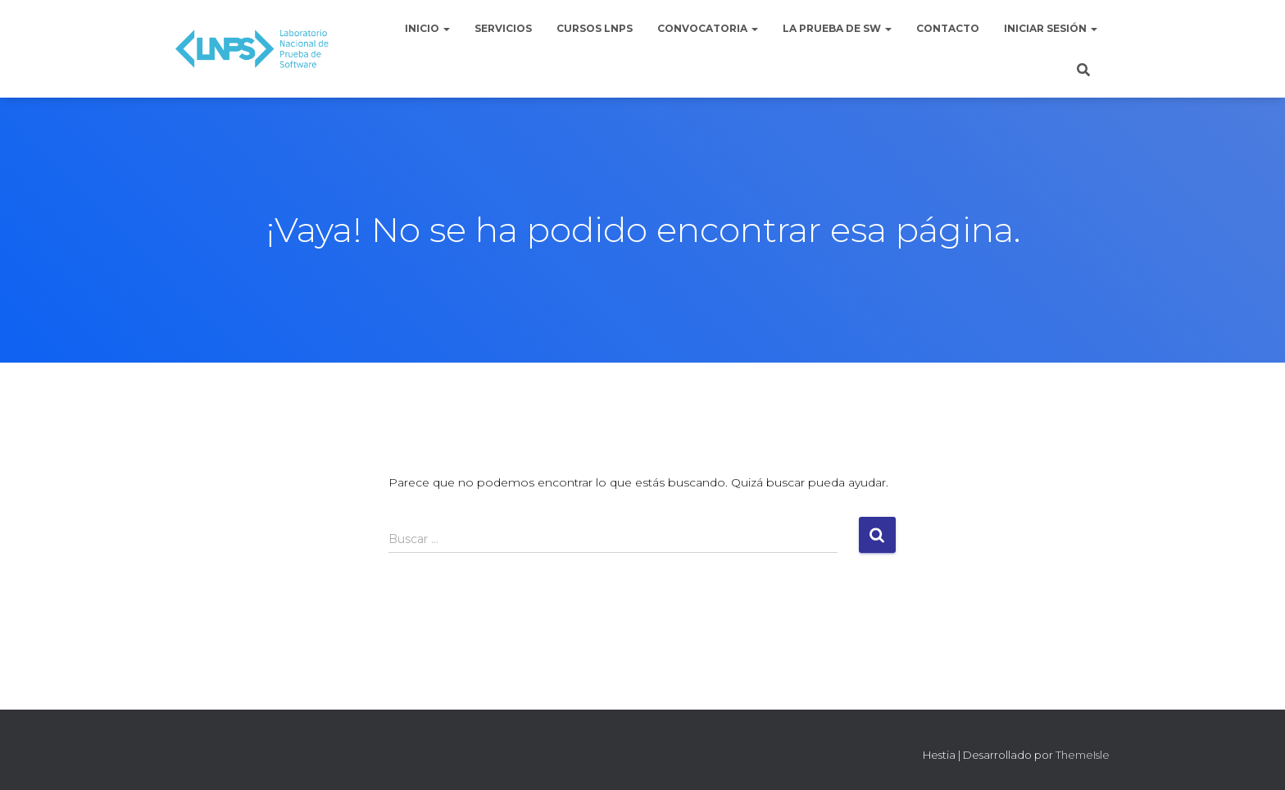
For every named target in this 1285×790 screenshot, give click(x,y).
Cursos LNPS (594, 28)
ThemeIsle (1083, 754)
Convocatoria (707, 28)
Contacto (947, 28)
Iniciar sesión (1050, 28)
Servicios (503, 28)
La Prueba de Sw (837, 28)
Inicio (427, 28)
